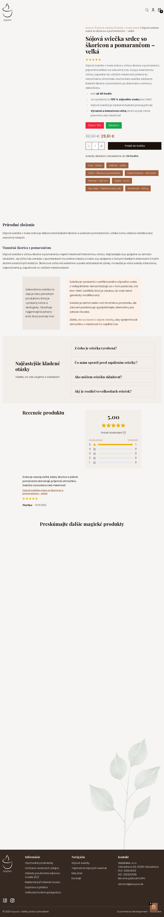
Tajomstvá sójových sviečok (89, 868)
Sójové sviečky (104, 27)
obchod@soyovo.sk (130, 884)
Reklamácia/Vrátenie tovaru (42, 882)
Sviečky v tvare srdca (127, 27)
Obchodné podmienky (39, 863)
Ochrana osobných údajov (42, 868)
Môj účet (77, 873)
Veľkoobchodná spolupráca (43, 892)
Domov (90, 27)
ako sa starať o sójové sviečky (95, 319)
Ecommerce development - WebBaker (139, 911)
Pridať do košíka (135, 146)
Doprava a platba (36, 887)
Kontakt (76, 878)
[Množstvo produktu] (95, 146)
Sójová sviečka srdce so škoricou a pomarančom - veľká (42, 492)
